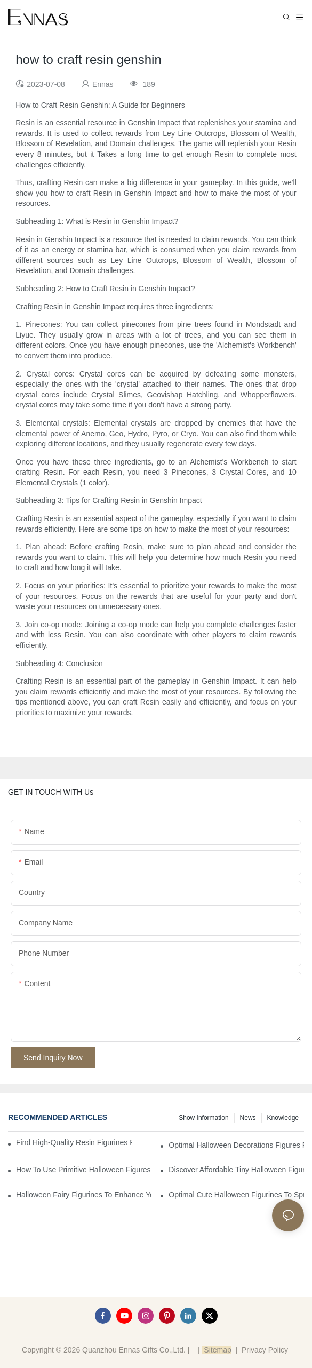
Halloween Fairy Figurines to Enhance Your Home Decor (83, 1194)
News (248, 1118)
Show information (203, 1118)
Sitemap (216, 1350)
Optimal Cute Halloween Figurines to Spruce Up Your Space (236, 1194)
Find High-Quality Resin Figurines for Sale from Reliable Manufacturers (74, 1142)
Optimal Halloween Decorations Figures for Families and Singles (236, 1145)
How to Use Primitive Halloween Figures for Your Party (83, 1169)
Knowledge (283, 1118)
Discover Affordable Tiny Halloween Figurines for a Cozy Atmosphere (236, 1169)
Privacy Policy (265, 1350)
